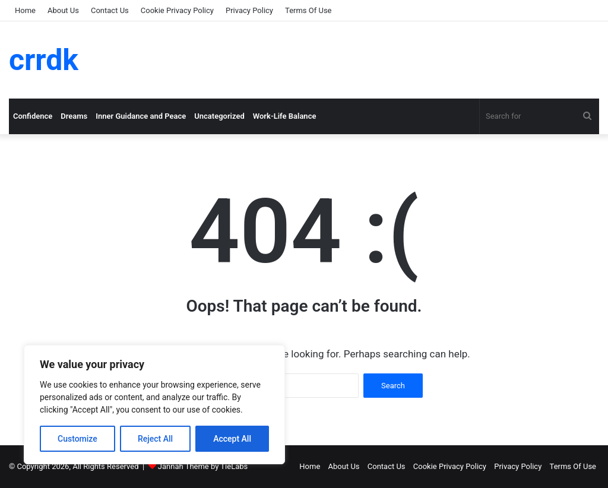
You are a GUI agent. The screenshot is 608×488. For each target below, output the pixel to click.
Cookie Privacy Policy (177, 10)
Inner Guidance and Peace (141, 116)
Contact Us (110, 10)
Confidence (32, 116)
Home (25, 10)
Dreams (74, 116)
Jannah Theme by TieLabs (203, 466)
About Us (63, 10)
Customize (77, 438)
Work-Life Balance (284, 116)
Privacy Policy (249, 10)
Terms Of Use (308, 10)
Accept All (232, 438)
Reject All (155, 438)
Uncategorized (219, 116)
